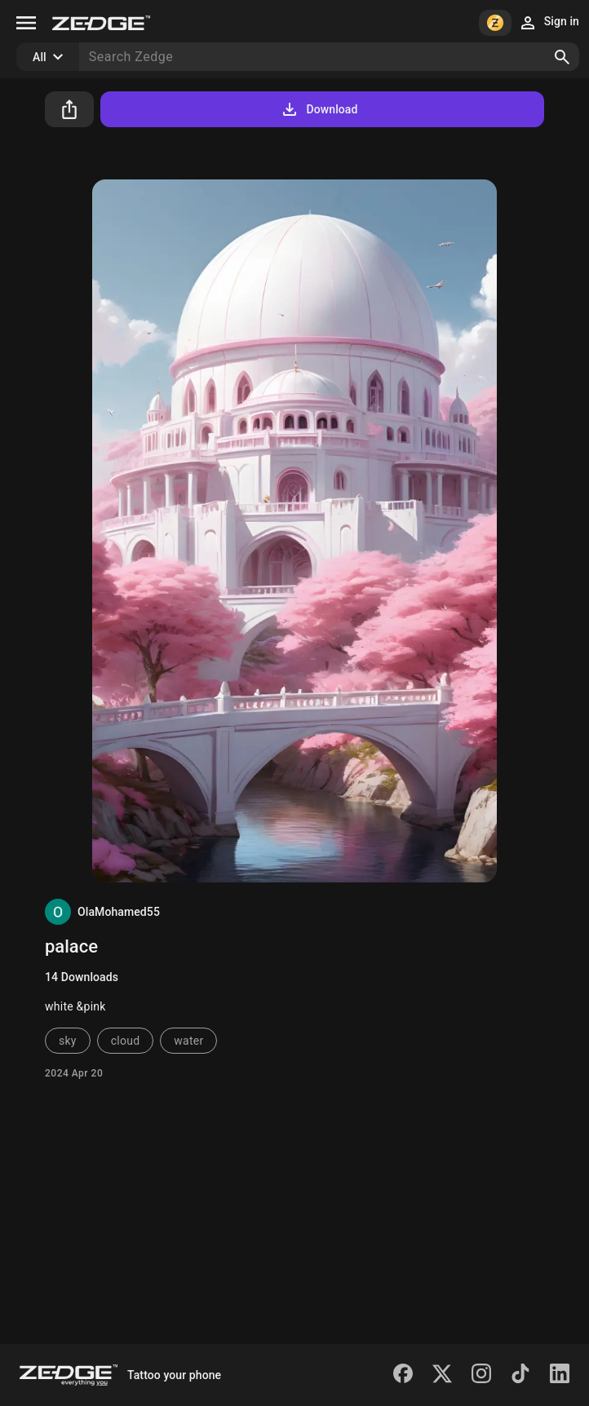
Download (318, 109)
